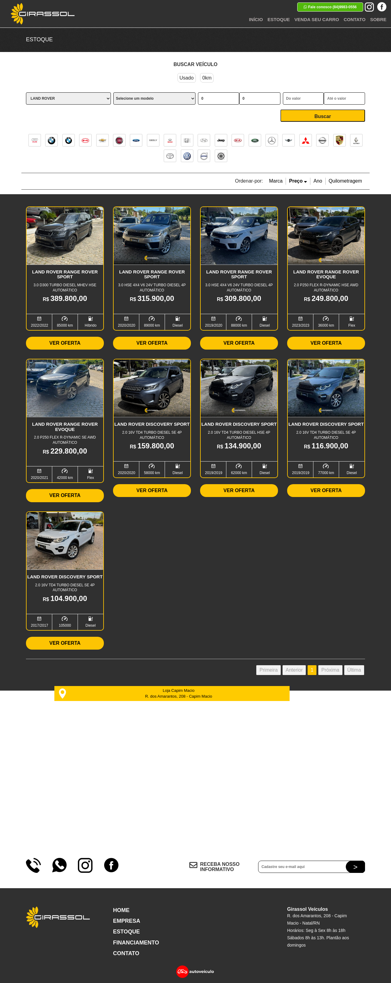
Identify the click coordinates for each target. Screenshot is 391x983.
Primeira (268, 670)
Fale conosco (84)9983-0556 (330, 7)
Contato (355, 19)
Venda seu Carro (316, 19)
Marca (276, 181)
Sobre (378, 19)
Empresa (126, 921)
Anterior (294, 670)
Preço (298, 181)
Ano (317, 181)
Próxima (330, 670)
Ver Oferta (65, 343)
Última (354, 670)
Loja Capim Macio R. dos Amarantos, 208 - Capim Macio (135, 693)
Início (256, 19)
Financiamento (136, 943)
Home (121, 910)
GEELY (153, 140)
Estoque (279, 19)
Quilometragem (345, 181)
